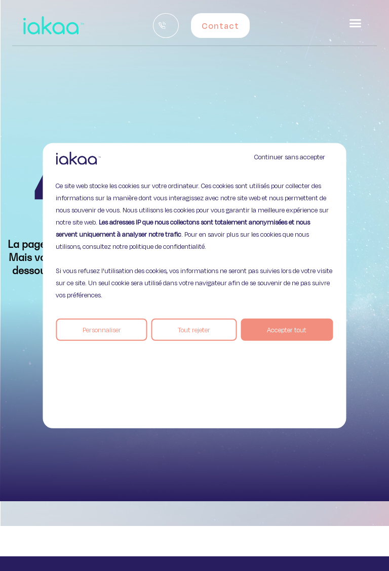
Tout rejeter (194, 329)
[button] (355, 23)
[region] (194, 285)
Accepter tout (286, 329)
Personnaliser (102, 329)
